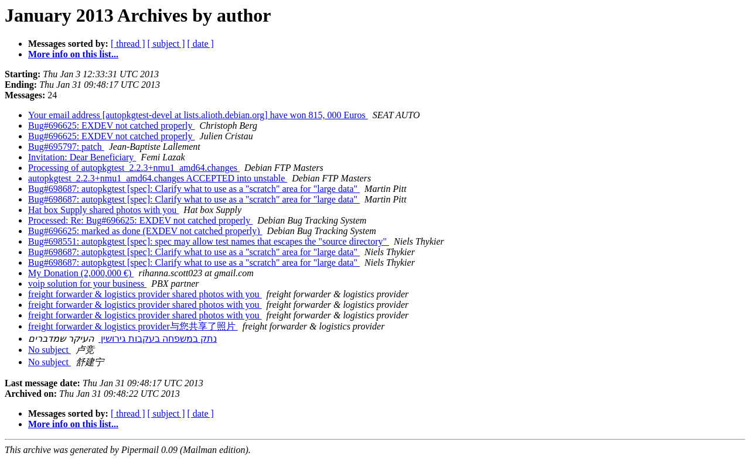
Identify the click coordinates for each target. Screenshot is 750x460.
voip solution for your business (87, 284)
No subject (49, 350)
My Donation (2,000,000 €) (81, 273)
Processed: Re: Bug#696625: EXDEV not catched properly (140, 220)
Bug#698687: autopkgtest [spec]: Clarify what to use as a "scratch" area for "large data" (194, 189)
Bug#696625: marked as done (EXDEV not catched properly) (145, 231)
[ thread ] (128, 44)
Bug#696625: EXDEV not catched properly (111, 126)
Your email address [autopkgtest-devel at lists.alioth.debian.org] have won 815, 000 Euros (198, 115)
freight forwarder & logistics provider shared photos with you (145, 294)
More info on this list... (73, 54)
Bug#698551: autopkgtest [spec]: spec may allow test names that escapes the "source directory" (208, 241)
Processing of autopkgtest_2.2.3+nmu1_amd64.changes (134, 168)
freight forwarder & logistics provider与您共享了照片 (133, 326)
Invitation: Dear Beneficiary (82, 157)
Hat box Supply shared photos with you (103, 210)
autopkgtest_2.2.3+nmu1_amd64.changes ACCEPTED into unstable (157, 178)
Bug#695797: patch (66, 147)
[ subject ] (166, 44)
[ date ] (201, 44)
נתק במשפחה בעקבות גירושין (157, 339)
